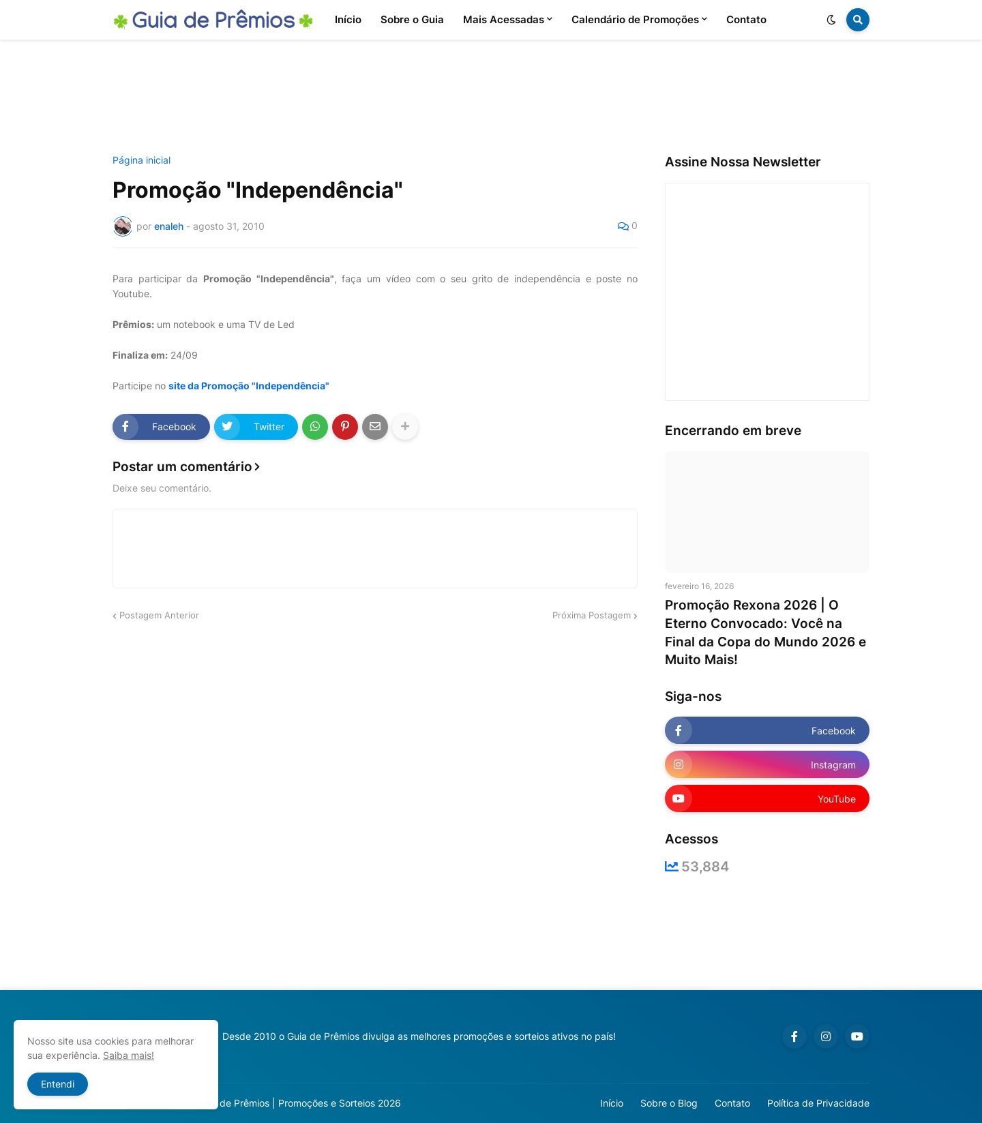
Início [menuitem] (348, 19)
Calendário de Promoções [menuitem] (635, 19)
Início (611, 1103)
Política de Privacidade (818, 1103)
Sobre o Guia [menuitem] (412, 19)
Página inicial (141, 160)
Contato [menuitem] (746, 19)
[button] (831, 19)
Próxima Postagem (591, 615)
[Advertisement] (491, 97)
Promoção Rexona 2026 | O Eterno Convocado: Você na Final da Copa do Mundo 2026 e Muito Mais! (765, 632)
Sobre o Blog (669, 1103)
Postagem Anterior (159, 615)
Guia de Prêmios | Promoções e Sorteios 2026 (299, 1103)
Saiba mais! (128, 1055)
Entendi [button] (57, 1084)
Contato (732, 1103)
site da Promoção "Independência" (248, 385)
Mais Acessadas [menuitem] (503, 19)
